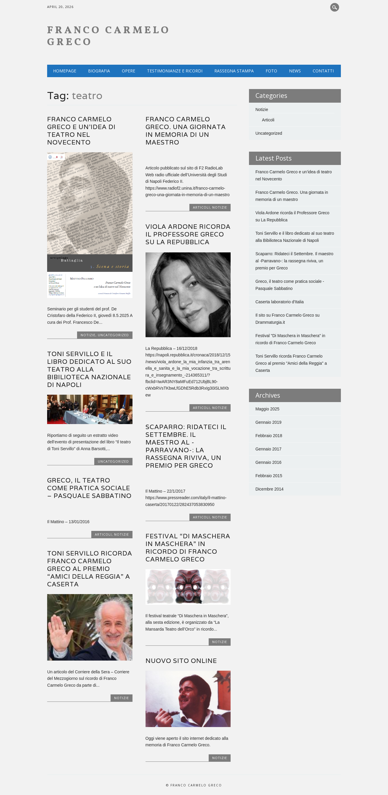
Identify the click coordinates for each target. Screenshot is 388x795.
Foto (271, 71)
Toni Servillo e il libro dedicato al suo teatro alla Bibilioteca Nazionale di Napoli (89, 369)
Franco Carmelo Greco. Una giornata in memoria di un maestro (186, 130)
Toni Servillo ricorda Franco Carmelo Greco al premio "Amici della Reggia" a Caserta (291, 363)
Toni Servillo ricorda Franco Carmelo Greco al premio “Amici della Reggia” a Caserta (89, 568)
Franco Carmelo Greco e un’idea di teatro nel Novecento (81, 130)
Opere (128, 71)
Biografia (99, 71)
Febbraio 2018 (269, 435)
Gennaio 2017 (269, 449)
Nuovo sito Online (181, 661)
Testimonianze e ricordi (174, 71)
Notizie (88, 335)
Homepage (64, 71)
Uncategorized (113, 335)
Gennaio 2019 (269, 422)
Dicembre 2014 (270, 489)
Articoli (201, 207)
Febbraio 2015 (269, 475)
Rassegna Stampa (234, 71)
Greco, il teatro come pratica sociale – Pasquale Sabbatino (89, 488)
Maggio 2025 (268, 409)
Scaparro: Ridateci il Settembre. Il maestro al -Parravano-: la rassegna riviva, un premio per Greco (186, 446)
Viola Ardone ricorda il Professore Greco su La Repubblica (188, 234)
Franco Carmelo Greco (108, 37)
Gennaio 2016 (269, 462)
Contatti (323, 71)
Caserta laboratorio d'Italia (280, 301)
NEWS (295, 71)
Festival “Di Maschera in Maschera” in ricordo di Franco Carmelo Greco (188, 547)
